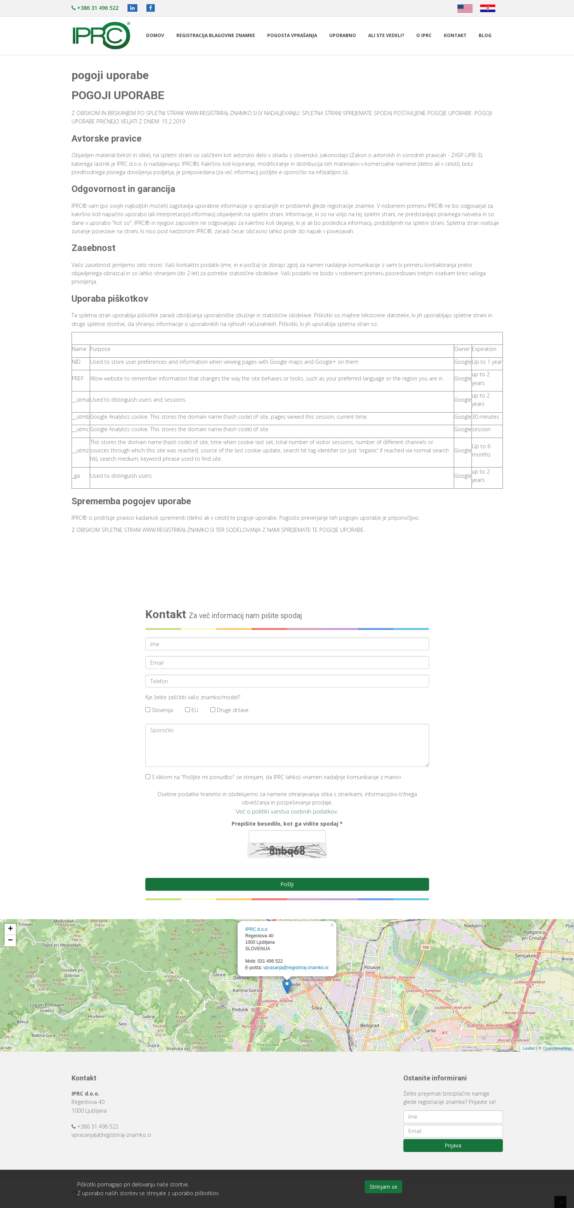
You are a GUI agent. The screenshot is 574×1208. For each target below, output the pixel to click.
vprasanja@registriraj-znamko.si (295, 967)
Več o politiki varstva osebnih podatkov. (287, 811)
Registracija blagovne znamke (215, 35)
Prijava (453, 1145)
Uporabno (342, 35)
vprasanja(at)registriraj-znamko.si (111, 1134)
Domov (155, 35)
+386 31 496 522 (95, 7)
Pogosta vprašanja (292, 35)
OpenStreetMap (557, 1048)
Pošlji (287, 884)
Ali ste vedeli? (386, 35)
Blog (485, 35)
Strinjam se (383, 1186)
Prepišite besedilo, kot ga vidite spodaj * (287, 823)
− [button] (10, 940)
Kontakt (455, 35)
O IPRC (424, 35)
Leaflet (529, 1048)
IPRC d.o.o (256, 929)
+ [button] (10, 929)
